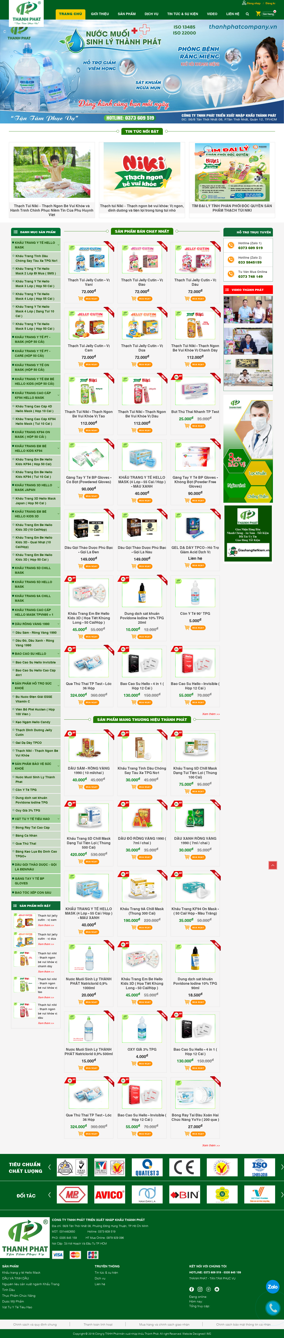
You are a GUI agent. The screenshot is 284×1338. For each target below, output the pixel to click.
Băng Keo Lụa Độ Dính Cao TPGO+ (36, 853)
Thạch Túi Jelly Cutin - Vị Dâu (195, 282)
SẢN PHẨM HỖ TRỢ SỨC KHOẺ (33, 685)
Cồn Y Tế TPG (26, 789)
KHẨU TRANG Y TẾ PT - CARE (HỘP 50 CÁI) (32, 353)
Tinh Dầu (8, 1289)
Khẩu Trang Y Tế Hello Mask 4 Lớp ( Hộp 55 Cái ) (35, 296)
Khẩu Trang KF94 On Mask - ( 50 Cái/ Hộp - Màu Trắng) (195, 910)
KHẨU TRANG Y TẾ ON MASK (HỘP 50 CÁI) (32, 367)
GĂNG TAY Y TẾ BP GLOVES (29, 880)
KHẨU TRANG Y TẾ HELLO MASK (35, 244)
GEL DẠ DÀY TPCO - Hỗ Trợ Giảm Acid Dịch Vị (195, 549)
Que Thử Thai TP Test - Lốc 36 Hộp (89, 685)
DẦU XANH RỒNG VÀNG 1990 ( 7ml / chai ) (195, 840)
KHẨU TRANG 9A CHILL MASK (33, 598)
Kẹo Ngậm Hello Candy (33, 722)
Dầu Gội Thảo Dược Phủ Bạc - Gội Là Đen (89, 549)
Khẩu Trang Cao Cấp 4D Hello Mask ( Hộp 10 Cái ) (34, 408)
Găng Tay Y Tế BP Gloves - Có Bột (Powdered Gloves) (88, 479)
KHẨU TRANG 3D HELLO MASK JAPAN (33, 487)
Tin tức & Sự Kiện (182, 13)
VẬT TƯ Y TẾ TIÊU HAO (32, 818)
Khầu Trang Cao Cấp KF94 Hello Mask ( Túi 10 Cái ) (36, 421)
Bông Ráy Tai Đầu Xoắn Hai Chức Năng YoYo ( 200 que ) (195, 1117)
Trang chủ (70, 13)
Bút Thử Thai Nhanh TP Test (195, 411)
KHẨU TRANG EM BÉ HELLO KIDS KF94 (30, 448)
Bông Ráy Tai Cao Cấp (33, 827)
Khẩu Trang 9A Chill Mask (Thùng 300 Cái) (142, 910)
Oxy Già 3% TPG (28, 810)
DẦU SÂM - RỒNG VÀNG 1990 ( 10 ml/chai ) (89, 770)
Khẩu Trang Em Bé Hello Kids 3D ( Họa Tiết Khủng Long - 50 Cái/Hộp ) (88, 617)
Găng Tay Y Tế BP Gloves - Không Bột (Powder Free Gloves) (195, 481)
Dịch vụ (151, 13)
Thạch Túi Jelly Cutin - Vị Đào (142, 282)
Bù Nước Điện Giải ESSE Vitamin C (34, 698)
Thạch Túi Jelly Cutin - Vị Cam (47, 917)
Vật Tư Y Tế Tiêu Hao (17, 1307)
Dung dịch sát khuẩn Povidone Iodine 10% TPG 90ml (195, 983)
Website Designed (193, 1333)
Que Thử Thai (26, 843)
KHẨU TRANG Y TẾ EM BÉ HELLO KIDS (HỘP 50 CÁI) (34, 381)
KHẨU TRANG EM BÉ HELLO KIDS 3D (30, 513)
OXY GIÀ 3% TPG (142, 1049)
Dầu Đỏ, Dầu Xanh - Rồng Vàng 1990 (35, 642)
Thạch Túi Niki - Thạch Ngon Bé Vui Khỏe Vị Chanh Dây (47, 959)
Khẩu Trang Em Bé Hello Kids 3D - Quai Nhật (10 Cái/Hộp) (34, 542)
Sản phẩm (127, 13)
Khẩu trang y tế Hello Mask (21, 1272)
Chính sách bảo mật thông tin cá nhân (243, 1324)
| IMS (208, 1333)
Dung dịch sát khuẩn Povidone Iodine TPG (32, 799)
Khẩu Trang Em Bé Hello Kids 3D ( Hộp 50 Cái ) (34, 556)
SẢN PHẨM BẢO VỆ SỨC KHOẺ (33, 765)
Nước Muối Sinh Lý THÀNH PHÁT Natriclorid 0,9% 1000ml (89, 983)
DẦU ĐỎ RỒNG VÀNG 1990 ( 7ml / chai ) (142, 840)
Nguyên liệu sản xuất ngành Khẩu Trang (30, 1284)
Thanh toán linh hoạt (98, 1324)
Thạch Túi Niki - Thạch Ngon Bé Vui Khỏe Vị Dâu (47, 1011)
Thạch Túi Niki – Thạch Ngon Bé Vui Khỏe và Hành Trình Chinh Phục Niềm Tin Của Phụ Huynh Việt (51, 210)
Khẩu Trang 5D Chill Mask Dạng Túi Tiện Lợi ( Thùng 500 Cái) (88, 842)
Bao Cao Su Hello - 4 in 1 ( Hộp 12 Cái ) (142, 685)
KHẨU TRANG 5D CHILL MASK (33, 570)
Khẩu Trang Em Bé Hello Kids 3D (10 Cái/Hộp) (34, 526)
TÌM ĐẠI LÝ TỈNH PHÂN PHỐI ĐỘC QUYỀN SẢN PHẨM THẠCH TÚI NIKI (232, 207)
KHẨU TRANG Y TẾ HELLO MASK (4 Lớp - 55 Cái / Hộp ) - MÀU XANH (142, 481)
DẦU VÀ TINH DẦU (15, 1278)
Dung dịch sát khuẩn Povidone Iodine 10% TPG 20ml (142, 617)
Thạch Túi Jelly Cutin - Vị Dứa (47, 936)
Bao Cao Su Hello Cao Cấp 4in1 (36, 672)
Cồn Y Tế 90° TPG (195, 613)
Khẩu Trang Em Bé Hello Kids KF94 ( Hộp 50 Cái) (34, 461)
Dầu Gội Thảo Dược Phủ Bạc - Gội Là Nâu (142, 549)
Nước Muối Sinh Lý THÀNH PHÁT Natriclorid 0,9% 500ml (89, 1051)
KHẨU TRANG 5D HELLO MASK (33, 584)
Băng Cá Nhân (26, 835)
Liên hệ (232, 13)
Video (212, 13)
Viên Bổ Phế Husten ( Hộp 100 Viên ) (35, 711)
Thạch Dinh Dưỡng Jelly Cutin (34, 732)
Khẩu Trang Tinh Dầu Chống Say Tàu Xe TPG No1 (37, 258)
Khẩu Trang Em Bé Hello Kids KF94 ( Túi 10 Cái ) (34, 474)
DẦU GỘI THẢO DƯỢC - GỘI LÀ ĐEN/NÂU (36, 866)
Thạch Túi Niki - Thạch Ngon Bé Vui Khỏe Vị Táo (47, 985)
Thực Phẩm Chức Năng (19, 1295)
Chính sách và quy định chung (35, 1324)
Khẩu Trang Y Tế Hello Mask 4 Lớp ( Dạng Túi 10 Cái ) (35, 311)
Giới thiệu (100, 13)
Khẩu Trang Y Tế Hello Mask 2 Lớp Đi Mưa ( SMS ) (36, 270)
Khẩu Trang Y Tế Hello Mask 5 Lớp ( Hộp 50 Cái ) (35, 326)
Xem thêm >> (46, 925)
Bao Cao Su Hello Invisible (36, 662)
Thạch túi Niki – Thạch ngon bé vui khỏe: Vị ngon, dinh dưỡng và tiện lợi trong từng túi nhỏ (142, 207)
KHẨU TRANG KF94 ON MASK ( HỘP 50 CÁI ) (32, 434)
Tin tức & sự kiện (106, 1272)
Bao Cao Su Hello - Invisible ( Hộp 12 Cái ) (195, 685)
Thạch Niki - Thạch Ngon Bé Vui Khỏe (37, 752)
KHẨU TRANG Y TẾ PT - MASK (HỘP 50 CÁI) (32, 339)
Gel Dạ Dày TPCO (29, 742)
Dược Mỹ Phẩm (13, 1301)
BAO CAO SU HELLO (30, 653)
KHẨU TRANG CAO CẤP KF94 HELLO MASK (33, 395)
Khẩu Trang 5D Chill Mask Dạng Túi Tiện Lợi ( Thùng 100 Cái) (195, 772)
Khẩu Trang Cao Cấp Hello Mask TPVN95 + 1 (34, 611)
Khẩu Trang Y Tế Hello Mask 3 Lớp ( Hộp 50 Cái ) (35, 283)
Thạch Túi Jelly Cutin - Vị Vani (89, 282)
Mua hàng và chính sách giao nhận (164, 1324)
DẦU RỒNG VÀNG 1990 (32, 623)
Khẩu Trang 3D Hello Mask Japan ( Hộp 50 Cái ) (36, 500)
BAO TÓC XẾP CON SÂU (33, 892)
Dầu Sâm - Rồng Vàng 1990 (36, 632)
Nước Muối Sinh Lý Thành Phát (35, 779)
